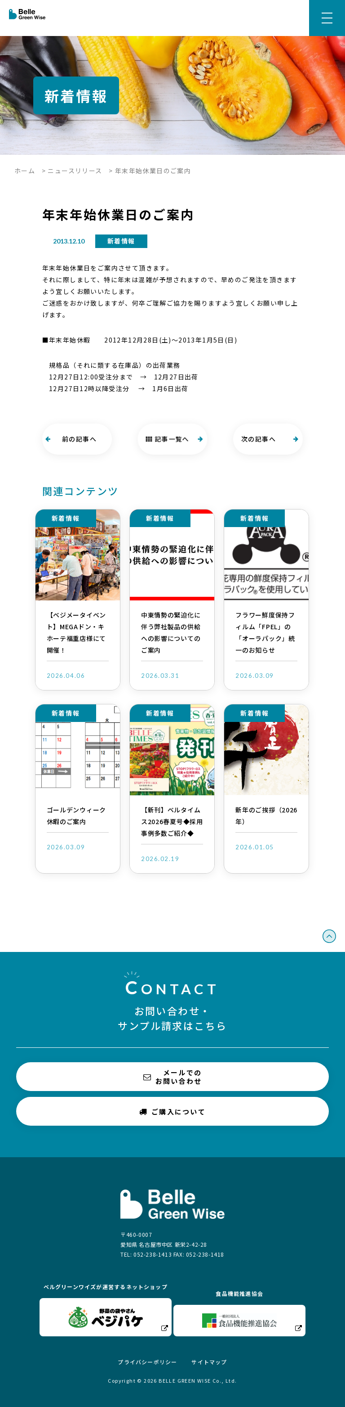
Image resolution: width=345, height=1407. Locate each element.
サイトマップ (209, 1362)
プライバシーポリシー (147, 1362)
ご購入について (172, 1111)
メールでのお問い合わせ (172, 1077)
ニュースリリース (75, 170)
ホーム (24, 170)
